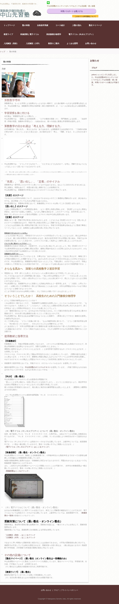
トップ (2, 52)
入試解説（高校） (11, 43)
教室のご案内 (53, 43)
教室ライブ (8, 34)
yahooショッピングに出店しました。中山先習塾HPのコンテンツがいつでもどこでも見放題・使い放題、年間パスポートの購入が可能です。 (105, 80)
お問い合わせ (90, 43)
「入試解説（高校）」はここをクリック (19, 535)
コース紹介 (60, 25)
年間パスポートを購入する (72, 11)
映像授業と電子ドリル (29, 34)
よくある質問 (72, 43)
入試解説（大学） (33, 43)
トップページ (9, 25)
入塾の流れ (76, 25)
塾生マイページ (95, 25)
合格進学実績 (42, 25)
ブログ (94, 68)
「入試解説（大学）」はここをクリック (19, 537)
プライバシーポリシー (69, 590)
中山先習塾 (24, 13)
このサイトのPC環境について (85, 16)
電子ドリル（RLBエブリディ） (81, 34)
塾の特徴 (26, 25)
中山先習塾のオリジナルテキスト (38, 367)
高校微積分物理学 (53, 34)
